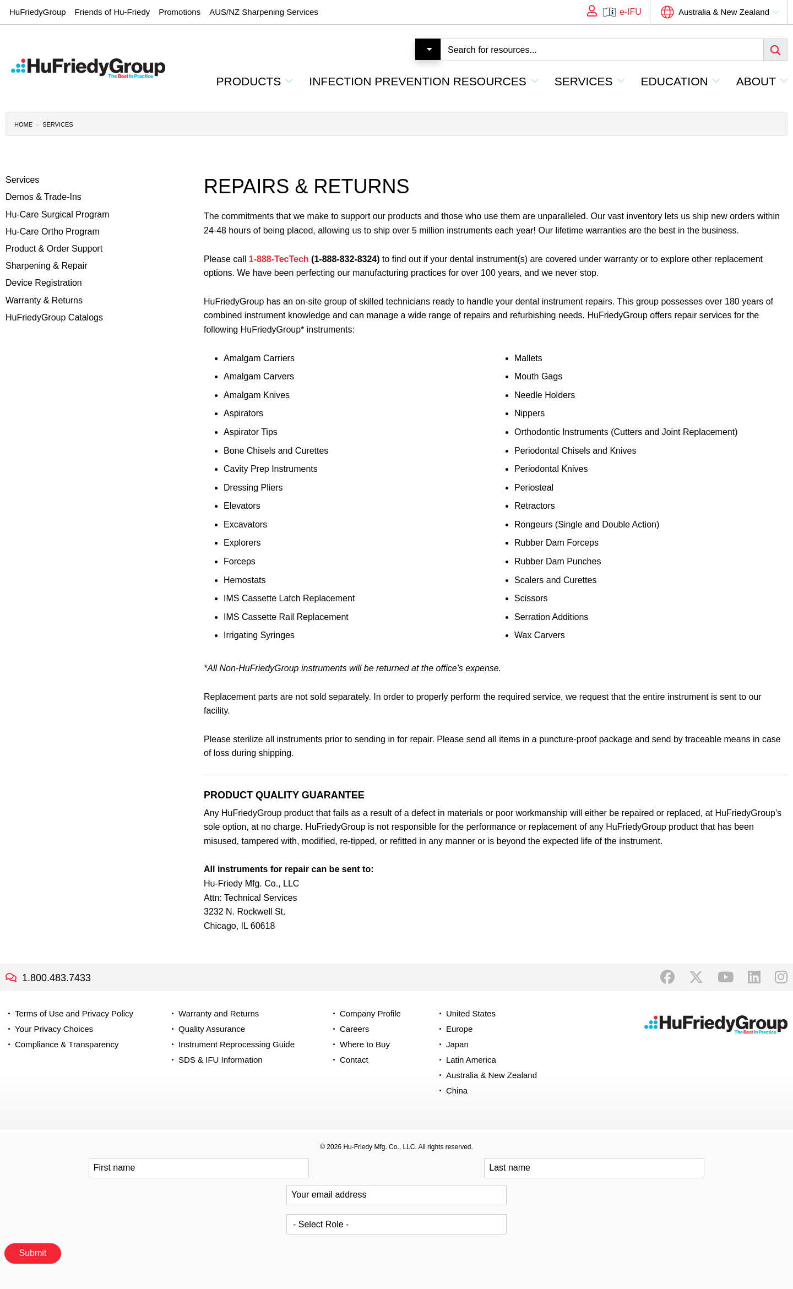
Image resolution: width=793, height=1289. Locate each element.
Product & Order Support (54, 248)
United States (471, 1013)
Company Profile (370, 1013)
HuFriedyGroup (37, 12)
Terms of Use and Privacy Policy (74, 1013)
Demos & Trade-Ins (44, 197)
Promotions (179, 12)
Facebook (667, 977)
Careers (354, 1029)
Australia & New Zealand (723, 12)
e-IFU (631, 12)
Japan (457, 1044)
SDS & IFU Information (220, 1059)
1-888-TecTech (279, 259)
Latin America (471, 1059)
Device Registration (44, 282)
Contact (354, 1059)
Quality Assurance (211, 1029)
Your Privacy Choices (54, 1029)
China (457, 1090)
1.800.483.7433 (56, 977)
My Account (588, 12)
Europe (459, 1029)
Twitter (696, 977)
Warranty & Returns (44, 300)
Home (23, 124)
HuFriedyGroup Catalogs (54, 317)
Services (57, 124)
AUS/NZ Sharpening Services (263, 12)
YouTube (726, 977)
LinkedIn (754, 977)
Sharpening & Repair (47, 265)
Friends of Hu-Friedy (112, 12)
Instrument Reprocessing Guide (236, 1044)
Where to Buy (365, 1044)
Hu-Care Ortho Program (53, 231)
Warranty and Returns (218, 1013)
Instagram (781, 977)
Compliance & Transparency (66, 1044)
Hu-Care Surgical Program (58, 214)
